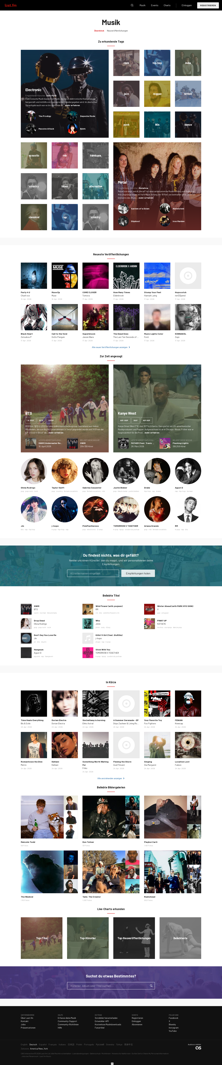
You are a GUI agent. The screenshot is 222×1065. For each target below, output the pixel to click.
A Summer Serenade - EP (126, 720)
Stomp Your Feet (152, 292)
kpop (51, 420)
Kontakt (25, 1021)
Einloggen (187, 5)
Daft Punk (51, 95)
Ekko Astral (87, 723)
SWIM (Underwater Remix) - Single (56, 443)
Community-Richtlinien (68, 1024)
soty (103, 627)
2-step (100, 529)
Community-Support (67, 1021)
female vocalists (71, 491)
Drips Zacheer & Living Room (126, 723)
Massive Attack (46, 128)
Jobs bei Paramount (30, 1056)
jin (35, 642)
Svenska (110, 1044)
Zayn (177, 337)
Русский (100, 1044)
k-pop (31, 420)
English (24, 1044)
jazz (158, 613)
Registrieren (208, 5)
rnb (103, 491)
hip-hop (124, 420)
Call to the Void (59, 333)
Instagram (174, 1027)
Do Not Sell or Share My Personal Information (150, 1053)
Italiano (62, 1044)
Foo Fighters (150, 723)
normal (43, 613)
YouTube (173, 1031)
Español (43, 1044)
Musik (143, 5)
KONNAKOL (180, 333)
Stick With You (103, 649)
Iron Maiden (179, 221)
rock (36, 491)
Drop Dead (39, 620)
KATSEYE (161, 623)
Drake (147, 487)
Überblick (99, 30)
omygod (164, 613)
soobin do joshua (132, 529)
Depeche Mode (87, 116)
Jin (22, 526)
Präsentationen (28, 1027)
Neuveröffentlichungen (117, 30)
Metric (24, 765)
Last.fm (14, 5)
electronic (91, 529)
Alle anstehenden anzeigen (109, 778)
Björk (83, 128)
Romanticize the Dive (31, 761)
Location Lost (182, 761)
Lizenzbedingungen (80, 1053)
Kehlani (55, 761)
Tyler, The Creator (91, 896)
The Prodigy (45, 116)
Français (53, 1044)
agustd (37, 656)
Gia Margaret (150, 765)
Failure (178, 765)
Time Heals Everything (32, 720)
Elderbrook (118, 295)
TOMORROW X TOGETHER (125, 526)
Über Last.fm (27, 1018)
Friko (84, 768)
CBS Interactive (27, 1053)
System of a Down (140, 208)
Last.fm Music (45, 1056)
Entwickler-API (102, 1021)
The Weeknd (27, 896)
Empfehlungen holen (138, 573)
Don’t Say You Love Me (45, 635)
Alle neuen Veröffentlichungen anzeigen (109, 347)
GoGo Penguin (58, 337)
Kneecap (179, 723)
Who (98, 620)
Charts (167, 5)
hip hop (146, 420)
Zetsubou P (26, 337)
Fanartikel (99, 1027)
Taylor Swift (58, 487)
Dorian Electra (59, 720)
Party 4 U (25, 292)
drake (158, 491)
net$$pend (180, 295)
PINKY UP (162, 620)
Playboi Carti (150, 842)
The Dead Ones (120, 333)
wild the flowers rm (111, 613)
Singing (148, 761)
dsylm (43, 642)
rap (136, 420)
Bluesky (172, 1024)
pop (22, 491)
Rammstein (178, 208)
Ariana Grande (151, 526)
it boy (108, 627)
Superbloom (88, 333)
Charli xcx (25, 295)
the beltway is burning (93, 720)
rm (97, 613)
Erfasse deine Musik (67, 1018)
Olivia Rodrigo (28, 487)
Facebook (173, 1018)
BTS (36, 609)
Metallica (143, 188)
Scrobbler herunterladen (106, 1018)
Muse (54, 295)
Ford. (146, 337)
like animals (52, 613)
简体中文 (128, 1044)
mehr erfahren (72, 105)
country (59, 491)
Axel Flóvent (119, 765)
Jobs (23, 1024)
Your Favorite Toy (153, 720)
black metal (122, 491)
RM (176, 526)
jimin (98, 627)
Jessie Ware (88, 337)
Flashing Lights (181, 443)
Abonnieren (137, 1024)
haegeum (49, 656)
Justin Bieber (120, 487)
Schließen (112, 1064)
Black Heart (27, 333)
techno (160, 627)
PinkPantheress (90, 526)
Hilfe (60, 1027)
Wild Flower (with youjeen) (109, 606)
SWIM (83, 443)
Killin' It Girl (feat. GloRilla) (109, 635)
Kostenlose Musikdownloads (108, 1024)
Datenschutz (95, 1053)
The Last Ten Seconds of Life (126, 337)
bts (41, 420)
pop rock (29, 491)
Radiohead (149, 896)
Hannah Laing (150, 295)
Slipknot (135, 221)
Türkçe (119, 1044)
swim (36, 613)
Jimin (98, 623)
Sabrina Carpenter (91, 487)
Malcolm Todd (28, 842)
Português (89, 1044)
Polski (79, 1044)
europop (168, 627)
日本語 (71, 1044)
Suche (132, 5)
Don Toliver (88, 842)
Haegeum (38, 649)
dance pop (177, 627)
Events (154, 5)
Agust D (179, 487)
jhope (98, 642)
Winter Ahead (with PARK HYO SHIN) (175, 606)
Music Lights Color (153, 333)
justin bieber (134, 491)
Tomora (86, 295)
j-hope (55, 526)
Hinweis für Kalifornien (121, 1053)
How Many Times (121, 292)
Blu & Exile (25, 723)
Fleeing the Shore (122, 761)
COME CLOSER (89, 292)
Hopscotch (180, 292)
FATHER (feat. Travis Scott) (145, 443)
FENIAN (179, 720)
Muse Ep (56, 292)
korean (190, 491)
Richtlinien (106, 1053)
